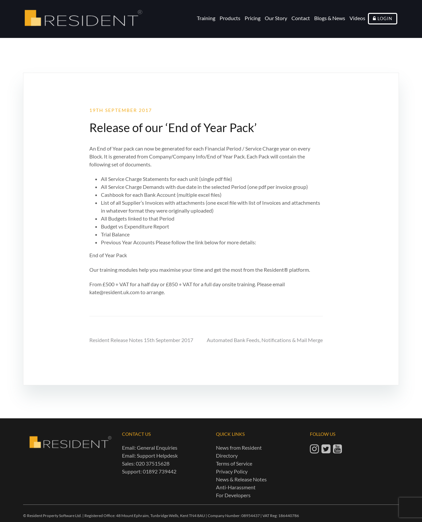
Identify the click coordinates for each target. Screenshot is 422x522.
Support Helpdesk (157, 455)
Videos (357, 18)
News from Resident (239, 447)
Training (206, 18)
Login (384, 18)
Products (230, 18)
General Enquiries (157, 447)
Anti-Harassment (236, 487)
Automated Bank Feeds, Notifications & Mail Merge (265, 340)
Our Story (276, 18)
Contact (300, 18)
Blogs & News (329, 18)
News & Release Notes (241, 479)
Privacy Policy (232, 471)
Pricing (252, 18)
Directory (227, 455)
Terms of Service (234, 463)
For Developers (233, 495)
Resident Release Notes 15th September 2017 (141, 340)
